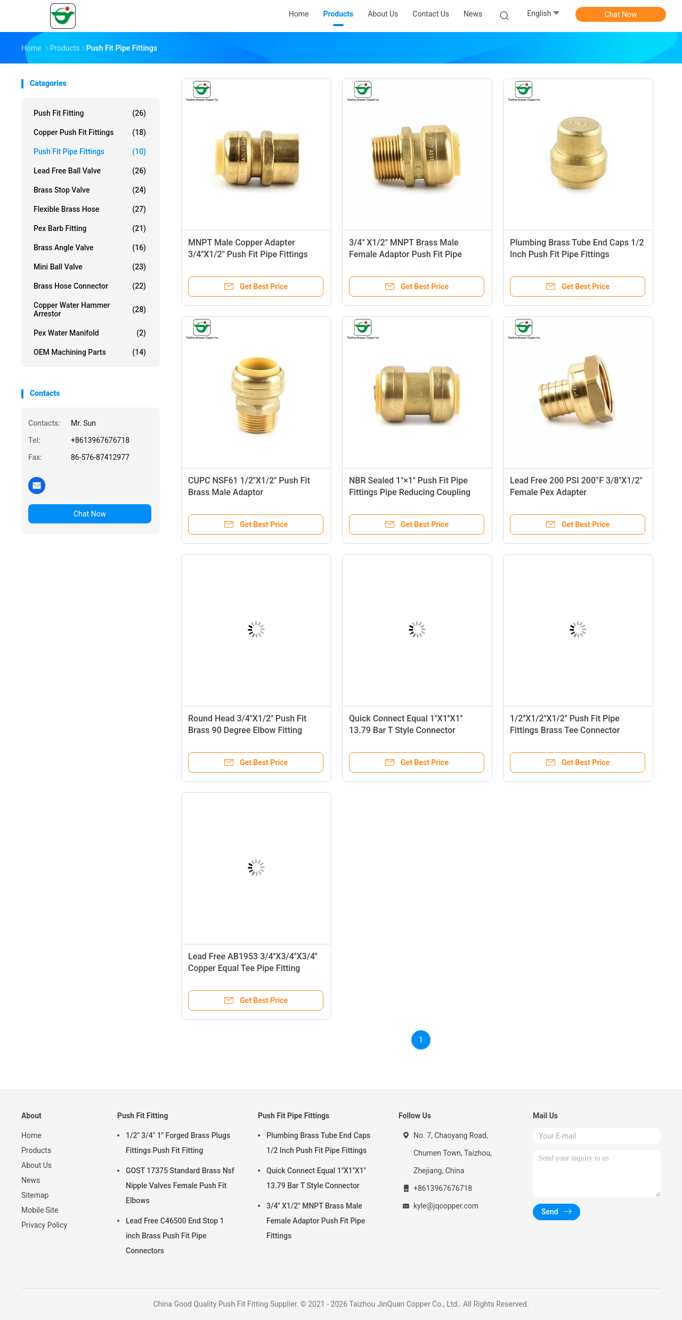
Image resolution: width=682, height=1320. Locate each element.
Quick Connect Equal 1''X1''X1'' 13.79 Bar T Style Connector (316, 1178)
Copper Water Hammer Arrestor (90, 309)
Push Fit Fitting (90, 113)
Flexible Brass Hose (90, 209)
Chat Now (621, 14)
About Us (36, 1165)
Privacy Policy (44, 1225)
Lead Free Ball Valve (90, 170)
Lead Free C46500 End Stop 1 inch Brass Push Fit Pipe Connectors (175, 1235)
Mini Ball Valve (90, 266)
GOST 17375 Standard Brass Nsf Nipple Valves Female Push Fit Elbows (180, 1185)
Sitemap (34, 1195)
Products (36, 1150)
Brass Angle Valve (90, 247)
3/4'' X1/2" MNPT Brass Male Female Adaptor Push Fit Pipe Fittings (405, 254)
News (30, 1180)
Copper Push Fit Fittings (90, 132)
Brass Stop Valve (90, 190)
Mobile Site (40, 1210)
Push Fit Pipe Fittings (90, 151)
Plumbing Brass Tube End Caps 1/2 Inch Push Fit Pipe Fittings (318, 1143)
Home (31, 1135)
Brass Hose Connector (90, 286)
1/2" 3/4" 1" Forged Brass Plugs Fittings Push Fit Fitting (178, 1143)
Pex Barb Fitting (90, 228)
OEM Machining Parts (90, 352)
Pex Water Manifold (90, 333)
